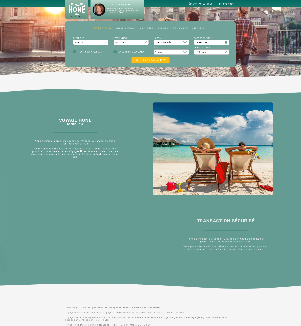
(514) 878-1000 (225, 4)
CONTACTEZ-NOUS (201, 3)
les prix (89, 148)
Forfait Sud (102, 28)
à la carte (180, 28)
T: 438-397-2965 (115, 13)
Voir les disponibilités (151, 60)
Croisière (146, 28)
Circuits (198, 28)
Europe (163, 28)
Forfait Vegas (126, 28)
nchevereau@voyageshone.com (123, 11)
